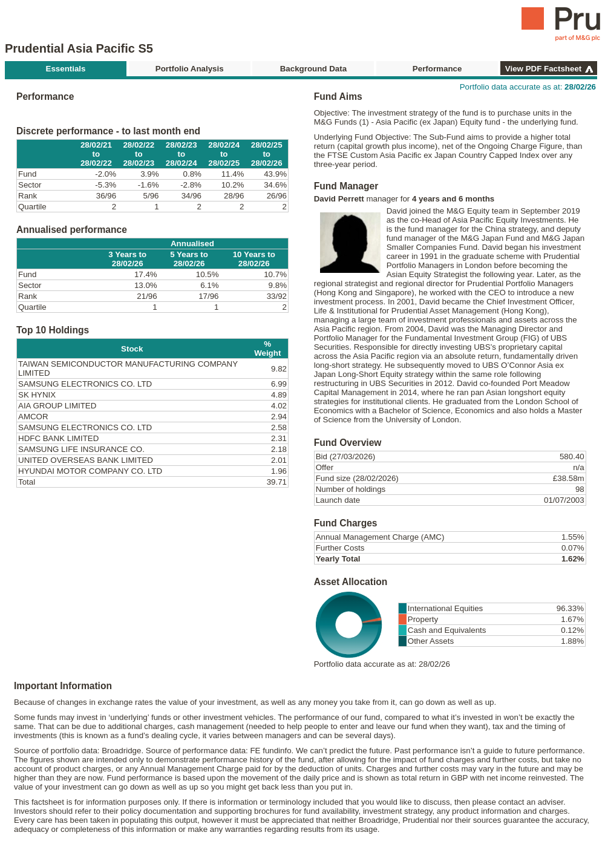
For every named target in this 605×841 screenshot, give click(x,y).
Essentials (66, 68)
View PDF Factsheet (543, 68)
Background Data (313, 68)
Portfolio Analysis (189, 68)
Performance (437, 68)
